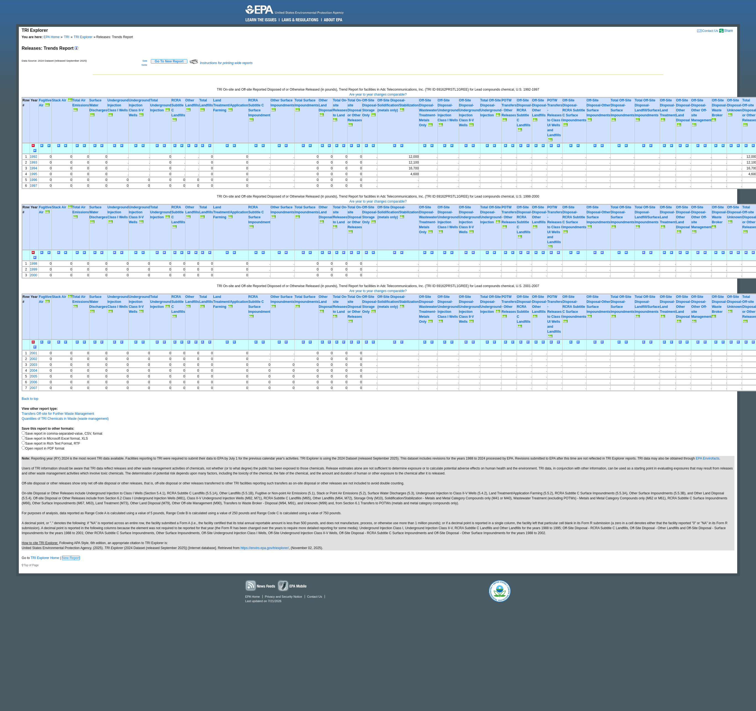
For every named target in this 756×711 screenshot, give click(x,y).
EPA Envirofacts (707, 458)
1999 (33, 269)
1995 (33, 174)
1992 (33, 157)
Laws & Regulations (299, 20)
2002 (33, 359)
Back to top (30, 399)
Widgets (292, 585)
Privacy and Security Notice (283, 596)
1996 (33, 180)
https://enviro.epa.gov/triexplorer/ (264, 548)
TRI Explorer (83, 37)
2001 (33, 353)
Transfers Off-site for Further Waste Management (58, 414)
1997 (33, 186)
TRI (66, 37)
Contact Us (710, 30)
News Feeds (260, 585)
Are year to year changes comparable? (378, 94)
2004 (33, 370)
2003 (33, 365)
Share (728, 31)
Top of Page (31, 565)
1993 (33, 162)
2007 (33, 388)
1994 (33, 168)
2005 (33, 376)
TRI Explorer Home (45, 558)
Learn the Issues (261, 20)
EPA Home (51, 37)
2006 (33, 382)
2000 (33, 275)
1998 (33, 264)
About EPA (333, 20)
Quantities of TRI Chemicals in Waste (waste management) (65, 419)
